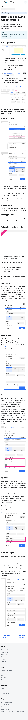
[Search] (25, 2)
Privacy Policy (5, 673)
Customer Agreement (7, 670)
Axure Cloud (4, 652)
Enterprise (4, 654)
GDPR (2, 675)
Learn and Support (6, 702)
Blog (2, 688)
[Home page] (2, 7)
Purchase (3, 662)
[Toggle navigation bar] (2, 2)
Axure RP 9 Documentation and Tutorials (12, 711)
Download (4, 659)
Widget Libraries (5, 709)
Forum (3, 691)
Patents (3, 680)
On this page (5, 13)
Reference (4, 707)
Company (4, 657)
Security (3, 677)
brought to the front (6, 347)
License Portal (5, 693)
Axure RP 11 (4, 650)
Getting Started (5, 704)
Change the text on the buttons (12, 73)
